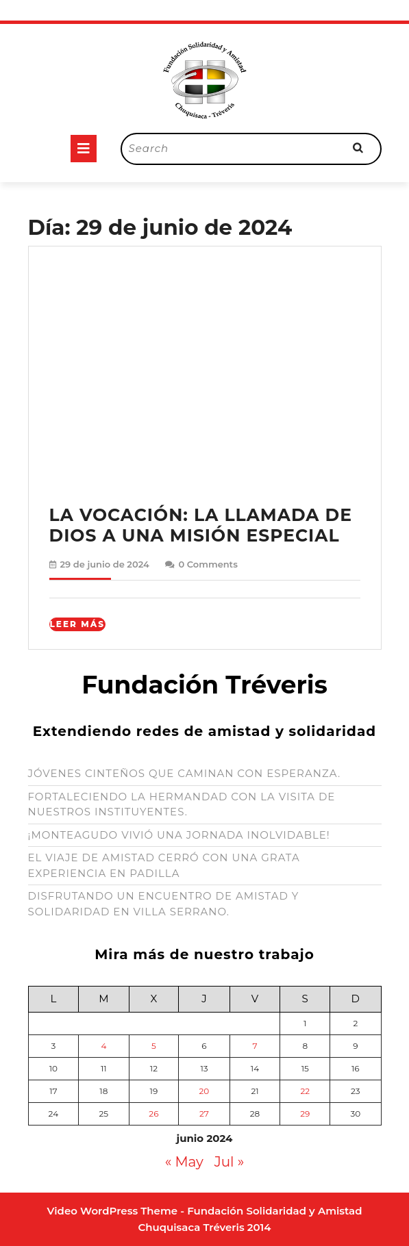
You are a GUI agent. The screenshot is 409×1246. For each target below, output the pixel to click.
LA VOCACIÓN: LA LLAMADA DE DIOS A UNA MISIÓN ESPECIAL (200, 525)
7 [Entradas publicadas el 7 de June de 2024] (254, 1046)
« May (184, 1162)
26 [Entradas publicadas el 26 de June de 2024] (153, 1113)
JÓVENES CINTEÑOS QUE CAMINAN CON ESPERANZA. (184, 773)
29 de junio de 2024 (104, 564)
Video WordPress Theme (112, 1210)
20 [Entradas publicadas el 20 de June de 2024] (204, 1091)
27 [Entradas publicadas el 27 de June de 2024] (204, 1113)
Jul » (229, 1162)
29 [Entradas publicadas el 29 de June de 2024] (305, 1113)
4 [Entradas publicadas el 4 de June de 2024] (103, 1046)
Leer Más (78, 624)
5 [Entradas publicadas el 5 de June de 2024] (153, 1046)
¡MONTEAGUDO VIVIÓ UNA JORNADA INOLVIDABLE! (179, 834)
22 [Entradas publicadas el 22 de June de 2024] (305, 1091)
